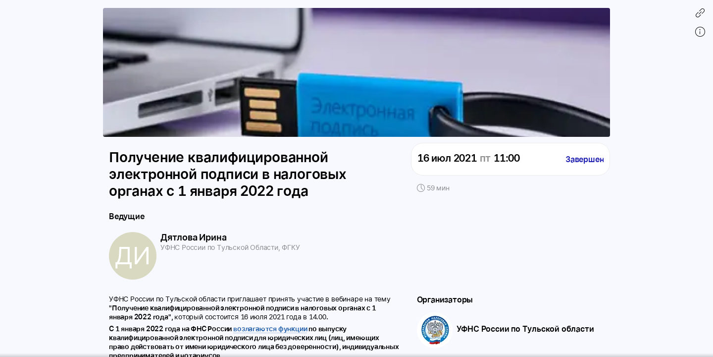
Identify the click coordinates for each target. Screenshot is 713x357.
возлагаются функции (270, 328)
